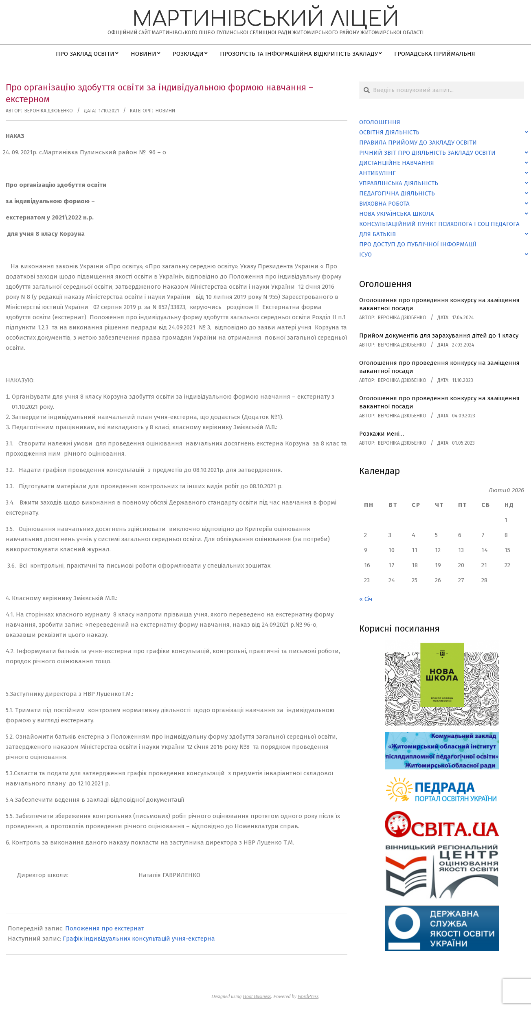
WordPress (308, 996)
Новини (165, 111)
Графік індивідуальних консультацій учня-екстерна (139, 938)
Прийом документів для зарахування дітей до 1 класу (438, 335)
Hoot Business (257, 996)
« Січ (366, 599)
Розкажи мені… (381, 433)
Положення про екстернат (104, 928)
